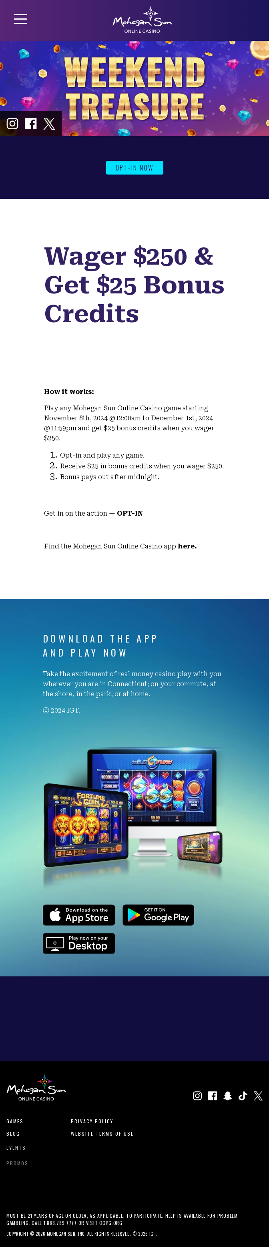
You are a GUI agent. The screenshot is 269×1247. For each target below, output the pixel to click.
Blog (13, 1134)
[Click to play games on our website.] (79, 951)
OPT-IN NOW (135, 168)
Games (15, 1121)
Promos (17, 1167)
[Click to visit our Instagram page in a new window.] (12, 124)
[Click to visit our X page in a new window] (49, 124)
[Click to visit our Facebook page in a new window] (31, 124)
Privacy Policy (92, 1121)
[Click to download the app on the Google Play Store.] (158, 923)
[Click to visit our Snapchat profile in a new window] (227, 1096)
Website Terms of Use (102, 1134)
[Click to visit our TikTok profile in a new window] (243, 1096)
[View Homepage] (142, 30)
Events (16, 1150)
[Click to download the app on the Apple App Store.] (79, 923)
